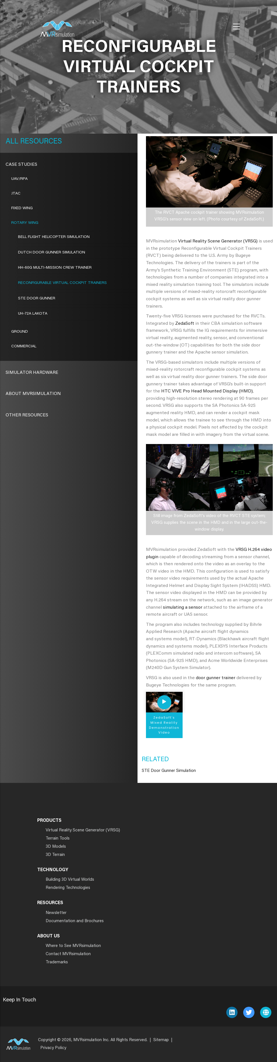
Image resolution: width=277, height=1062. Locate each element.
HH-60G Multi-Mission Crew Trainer (55, 268)
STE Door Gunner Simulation (169, 771)
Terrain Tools (58, 838)
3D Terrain (55, 855)
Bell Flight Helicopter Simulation (54, 237)
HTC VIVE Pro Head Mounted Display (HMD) (207, 391)
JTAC (16, 194)
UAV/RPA (19, 179)
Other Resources (27, 415)
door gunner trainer (215, 678)
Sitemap (161, 1040)
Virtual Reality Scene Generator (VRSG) (218, 241)
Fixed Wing (22, 208)
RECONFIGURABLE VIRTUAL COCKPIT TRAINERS (62, 283)
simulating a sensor (182, 607)
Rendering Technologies (68, 888)
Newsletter (56, 913)
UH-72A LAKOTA (32, 314)
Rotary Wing (24, 223)
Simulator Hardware (32, 372)
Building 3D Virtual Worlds (70, 880)
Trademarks (57, 962)
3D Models (56, 847)
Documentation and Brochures (75, 921)
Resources (40, 141)
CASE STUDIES (21, 164)
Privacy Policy (53, 1048)
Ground (19, 332)
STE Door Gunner (36, 299)
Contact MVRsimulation (68, 954)
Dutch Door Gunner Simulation (51, 253)
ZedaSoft (184, 323)
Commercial (23, 346)
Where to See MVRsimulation (73, 946)
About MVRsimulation (33, 394)
